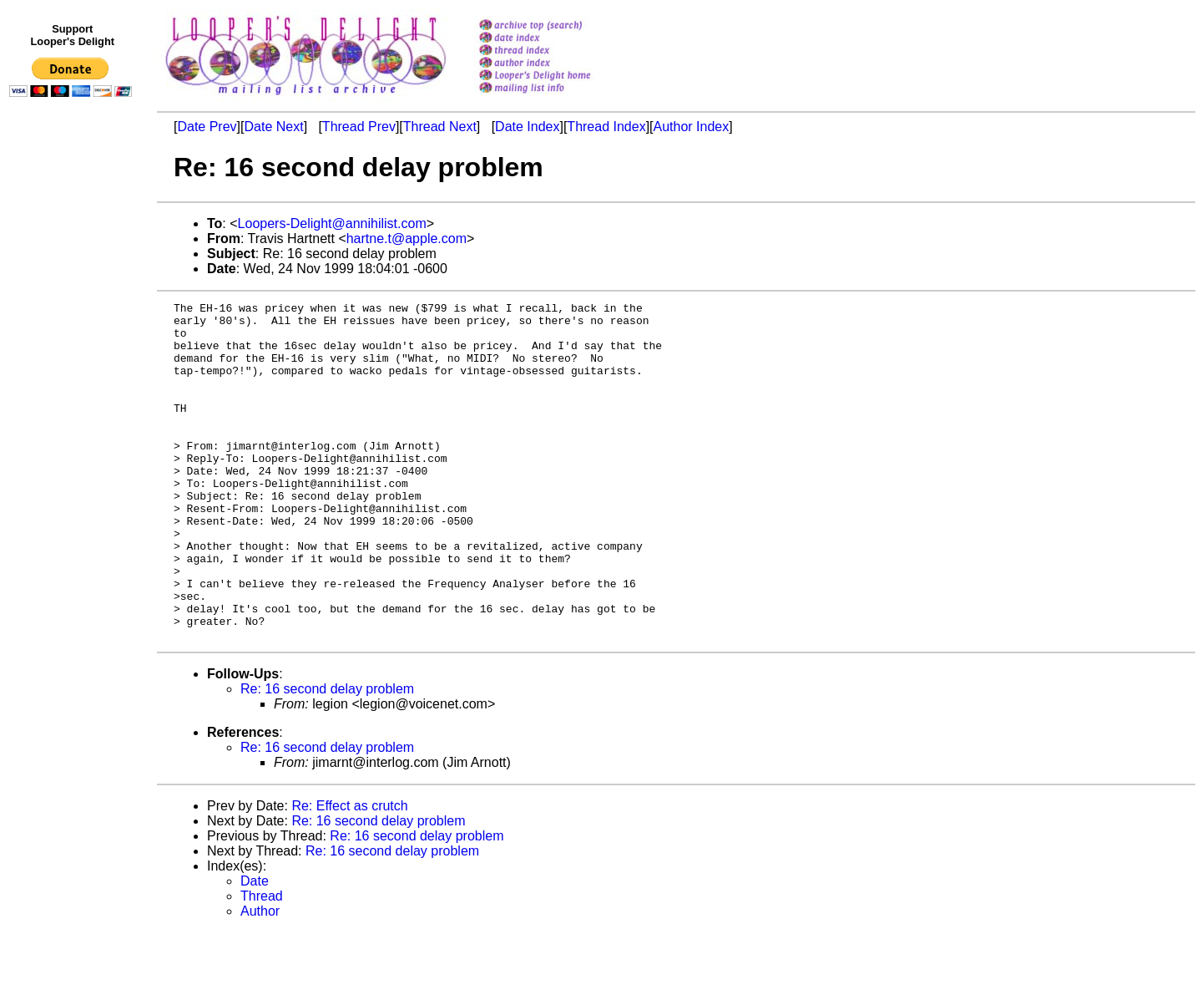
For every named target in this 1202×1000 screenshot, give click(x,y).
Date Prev (206, 126)
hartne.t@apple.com (406, 238)
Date (254, 949)
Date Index (527, 126)
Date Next (273, 126)
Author (260, 979)
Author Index (692, 126)
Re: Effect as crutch (349, 873)
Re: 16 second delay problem (327, 756)
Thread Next (440, 126)
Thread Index (606, 126)
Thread (261, 964)
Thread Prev (359, 126)
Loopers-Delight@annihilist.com (332, 223)
